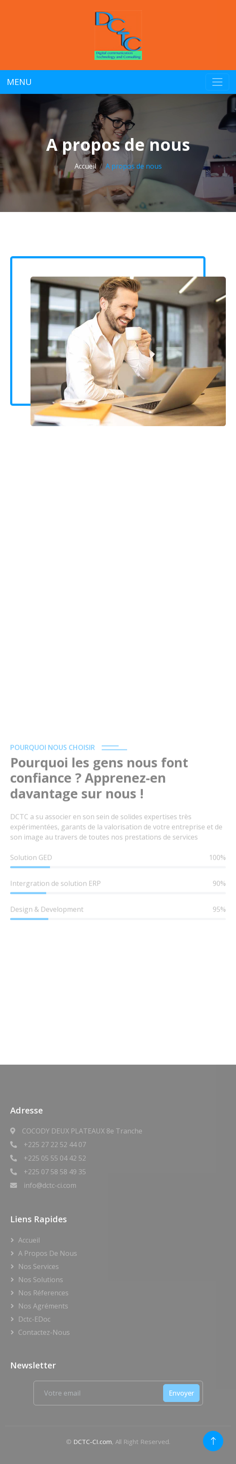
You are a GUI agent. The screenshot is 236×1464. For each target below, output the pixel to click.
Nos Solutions (40, 1279)
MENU (19, 82)
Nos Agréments (43, 1306)
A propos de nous (47, 1253)
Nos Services (38, 1266)
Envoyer (181, 1393)
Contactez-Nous (44, 1332)
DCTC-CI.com (92, 1441)
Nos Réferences (43, 1292)
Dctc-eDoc (34, 1319)
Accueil (85, 166)
